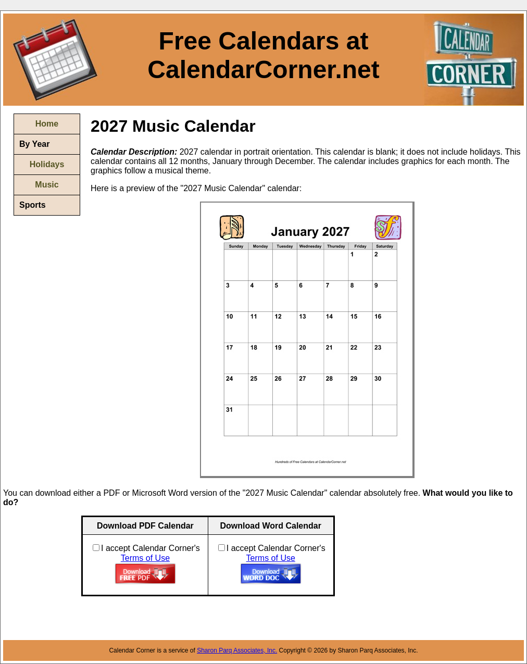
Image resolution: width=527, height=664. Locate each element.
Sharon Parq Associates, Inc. (237, 650)
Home (46, 123)
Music (46, 184)
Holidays (47, 164)
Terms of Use (145, 558)
